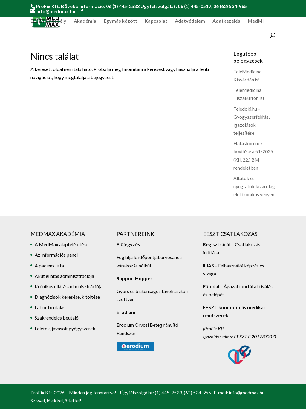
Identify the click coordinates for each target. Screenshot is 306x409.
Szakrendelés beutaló (57, 317)
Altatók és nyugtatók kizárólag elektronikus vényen (254, 186)
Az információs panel (56, 255)
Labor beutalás (50, 307)
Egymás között (120, 21)
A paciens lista (49, 265)
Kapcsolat (156, 21)
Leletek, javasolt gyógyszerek (65, 328)
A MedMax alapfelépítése (61, 244)
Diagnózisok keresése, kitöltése (67, 297)
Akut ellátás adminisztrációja (64, 276)
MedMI (256, 21)
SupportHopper (134, 278)
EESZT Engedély (48, 21)
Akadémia (85, 21)
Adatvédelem (190, 21)
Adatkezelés (226, 21)
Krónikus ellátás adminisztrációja (68, 286)
